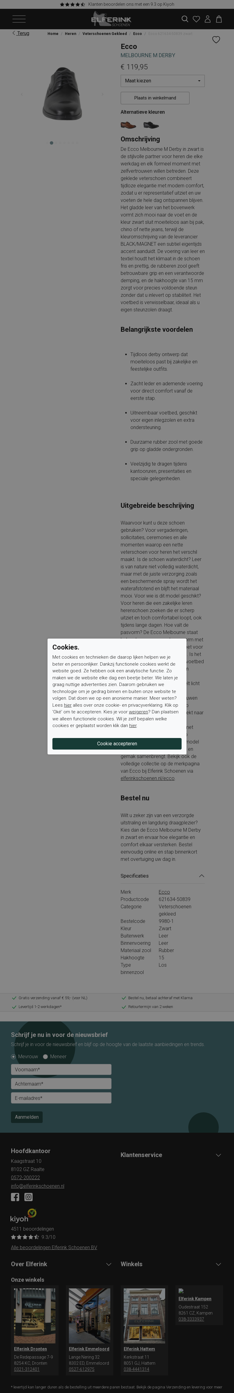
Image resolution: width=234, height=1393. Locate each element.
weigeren (138, 712)
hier (68, 705)
